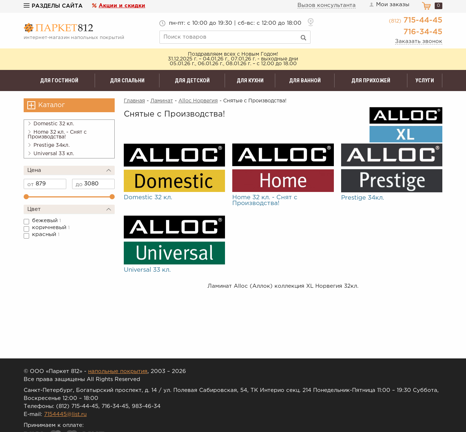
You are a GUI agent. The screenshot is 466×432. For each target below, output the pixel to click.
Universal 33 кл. (51, 154)
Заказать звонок (418, 41)
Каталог (51, 105)
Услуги (424, 80)
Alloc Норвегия (198, 101)
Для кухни (250, 80)
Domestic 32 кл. (51, 124)
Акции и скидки (122, 5)
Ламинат (161, 101)
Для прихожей (370, 80)
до (79, 184)
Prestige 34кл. (49, 145)
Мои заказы (388, 4)
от (30, 184)
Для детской (192, 80)
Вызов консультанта (326, 5)
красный (45, 234)
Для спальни (127, 80)
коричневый (51, 227)
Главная (134, 101)
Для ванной (305, 80)
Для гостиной (59, 80)
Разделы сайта (53, 6)
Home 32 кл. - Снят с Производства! (57, 134)
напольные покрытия (117, 371)
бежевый (46, 220)
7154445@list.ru (65, 414)
